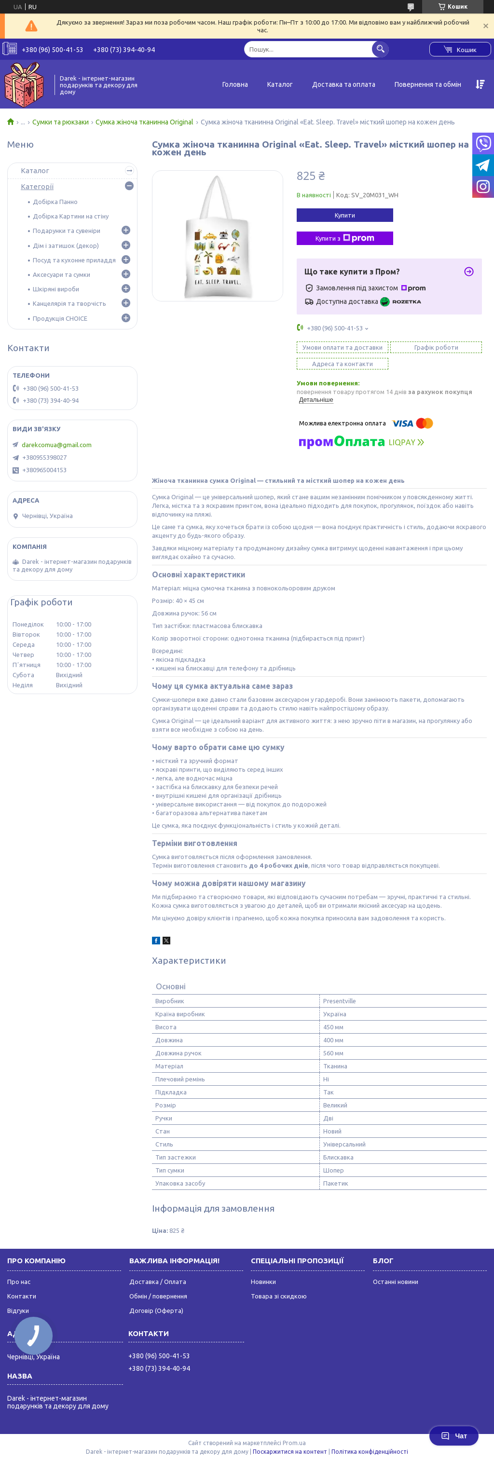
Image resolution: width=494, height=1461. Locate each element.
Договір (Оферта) (156, 1310)
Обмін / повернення (158, 1296)
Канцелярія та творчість (69, 303)
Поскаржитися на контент (290, 1451)
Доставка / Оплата (157, 1281)
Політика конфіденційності (369, 1451)
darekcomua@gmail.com (57, 444)
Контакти (21, 1296)
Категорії (37, 186)
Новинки (263, 1281)
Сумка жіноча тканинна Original (144, 122)
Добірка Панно (55, 201)
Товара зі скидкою (279, 1296)
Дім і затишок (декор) (66, 245)
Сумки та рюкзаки (60, 122)
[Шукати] (380, 49)
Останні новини (395, 1281)
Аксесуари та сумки (61, 274)
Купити (345, 215)
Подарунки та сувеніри (66, 230)
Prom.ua (294, 1443)
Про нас (18, 1281)
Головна (235, 84)
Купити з (345, 238)
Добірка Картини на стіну (71, 216)
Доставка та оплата (343, 84)
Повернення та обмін (428, 84)
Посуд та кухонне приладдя (74, 260)
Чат (454, 1436)
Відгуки (18, 1310)
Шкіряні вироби (56, 289)
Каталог (280, 84)
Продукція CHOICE (60, 318)
